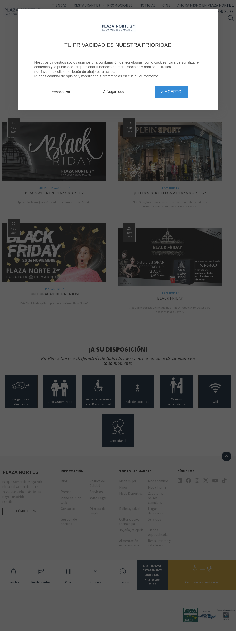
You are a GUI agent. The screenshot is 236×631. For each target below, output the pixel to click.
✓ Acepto (170, 91)
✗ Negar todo (113, 91)
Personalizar (60, 92)
